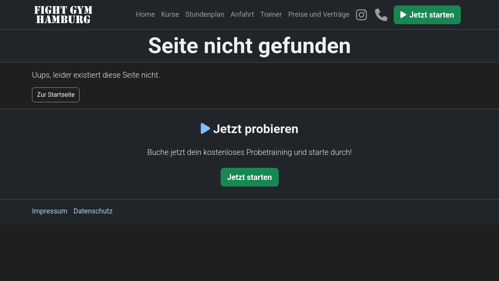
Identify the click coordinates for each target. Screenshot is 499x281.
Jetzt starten (427, 15)
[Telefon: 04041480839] (383, 14)
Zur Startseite (55, 94)
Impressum (49, 211)
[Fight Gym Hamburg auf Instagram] (362, 14)
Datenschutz (93, 211)
